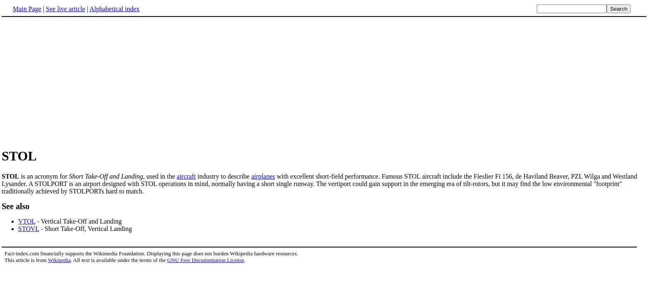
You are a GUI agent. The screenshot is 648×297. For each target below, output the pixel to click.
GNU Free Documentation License (205, 260)
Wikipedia (59, 260)
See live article (65, 8)
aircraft (186, 176)
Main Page (27, 8)
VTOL (27, 221)
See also (15, 206)
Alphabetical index (114, 8)
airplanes (263, 176)
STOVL (28, 228)
